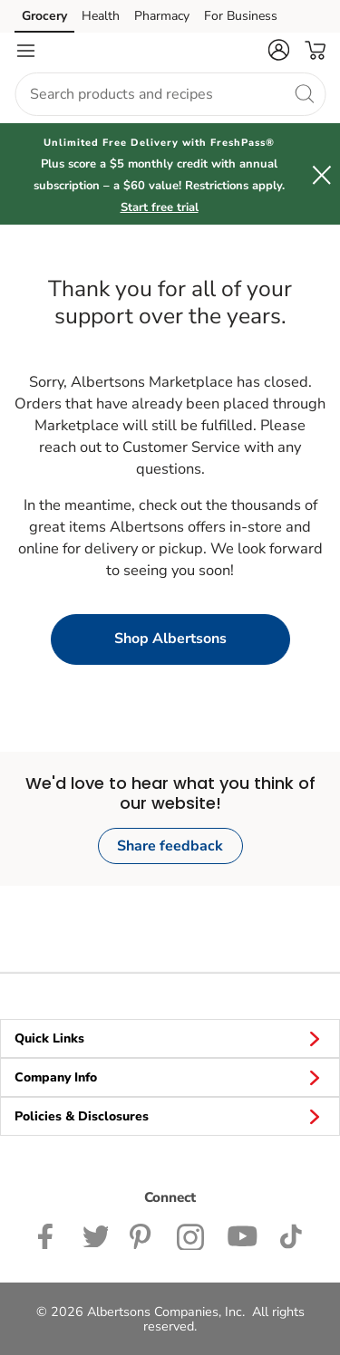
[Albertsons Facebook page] (49, 1234)
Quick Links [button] (170, 1038)
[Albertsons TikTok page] (290, 1234)
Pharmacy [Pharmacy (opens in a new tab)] (161, 15)
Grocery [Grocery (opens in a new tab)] (44, 15)
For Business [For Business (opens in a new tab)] (240, 15)
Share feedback (170, 846)
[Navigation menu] (25, 51)
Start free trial (160, 207)
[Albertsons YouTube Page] (242, 1234)
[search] (304, 93)
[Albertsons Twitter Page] (95, 1234)
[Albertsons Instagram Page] (191, 1234)
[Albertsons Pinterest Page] (142, 1234)
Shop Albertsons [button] (170, 639)
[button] (278, 49)
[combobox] (170, 94)
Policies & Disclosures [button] (170, 1116)
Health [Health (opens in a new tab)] (101, 15)
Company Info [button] (170, 1077)
